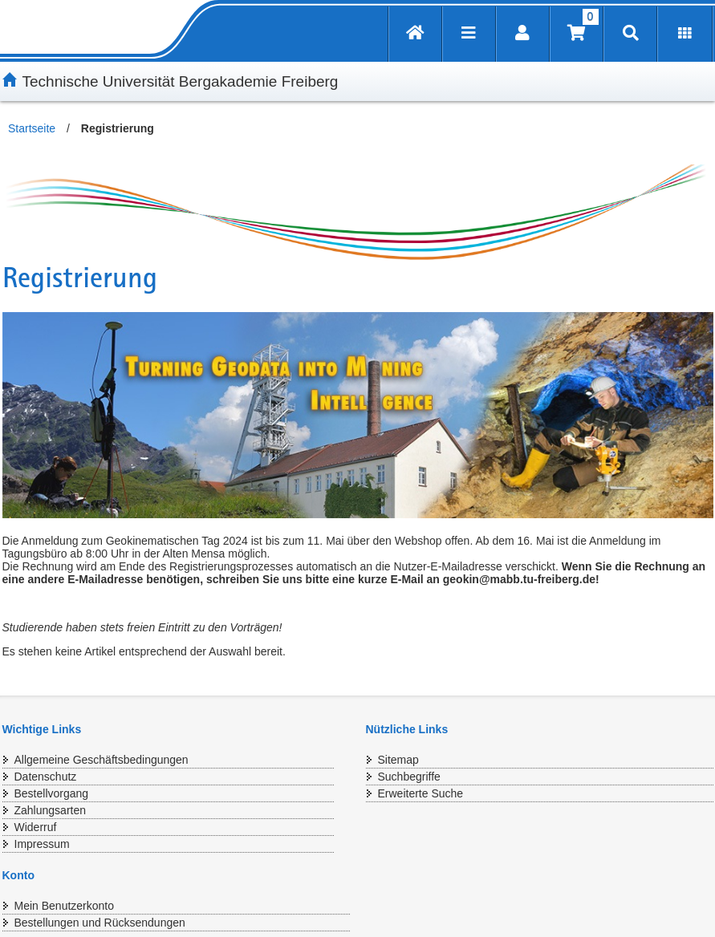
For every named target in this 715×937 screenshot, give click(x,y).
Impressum (42, 844)
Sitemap (398, 759)
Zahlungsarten (50, 810)
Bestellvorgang (51, 793)
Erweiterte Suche (421, 793)
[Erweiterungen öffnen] (685, 34)
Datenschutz (45, 776)
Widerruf (35, 827)
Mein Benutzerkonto (64, 905)
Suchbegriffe (409, 776)
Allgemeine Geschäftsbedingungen (101, 759)
